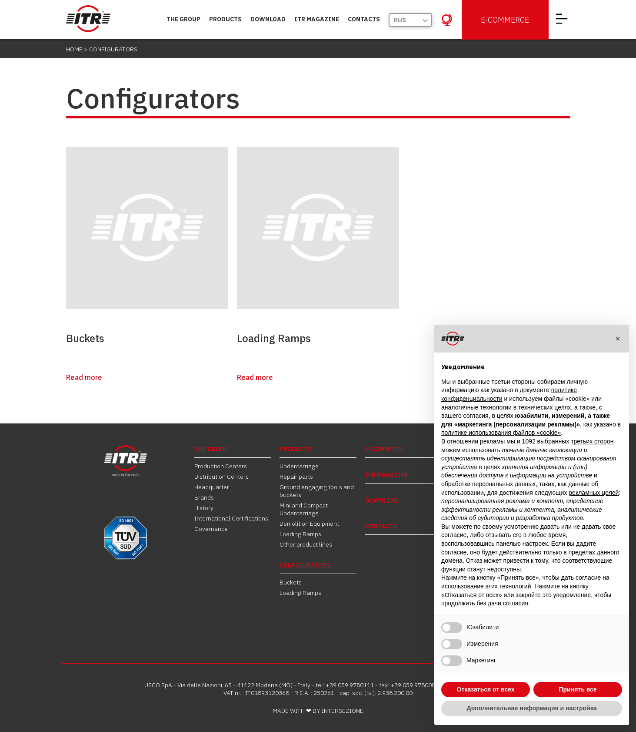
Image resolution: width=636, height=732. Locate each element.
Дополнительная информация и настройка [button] (532, 708)
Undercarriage (299, 466)
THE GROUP (183, 19)
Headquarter (211, 487)
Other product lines (306, 544)
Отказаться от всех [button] (486, 689)
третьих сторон (592, 441)
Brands (204, 497)
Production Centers (220, 466)
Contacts (364, 19)
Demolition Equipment (309, 523)
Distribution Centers (221, 476)
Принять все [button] (577, 689)
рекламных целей (594, 492)
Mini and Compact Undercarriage (304, 509)
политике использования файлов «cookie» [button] (501, 432)
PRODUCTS (225, 19)
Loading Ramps (274, 338)
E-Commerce (505, 20)
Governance (211, 529)
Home (74, 49)
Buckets (85, 338)
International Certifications (231, 518)
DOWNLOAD (268, 19)
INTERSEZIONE (342, 711)
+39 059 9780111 (350, 685)
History (203, 508)
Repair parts (296, 476)
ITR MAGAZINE (316, 19)
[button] (618, 339)
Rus (400, 20)
